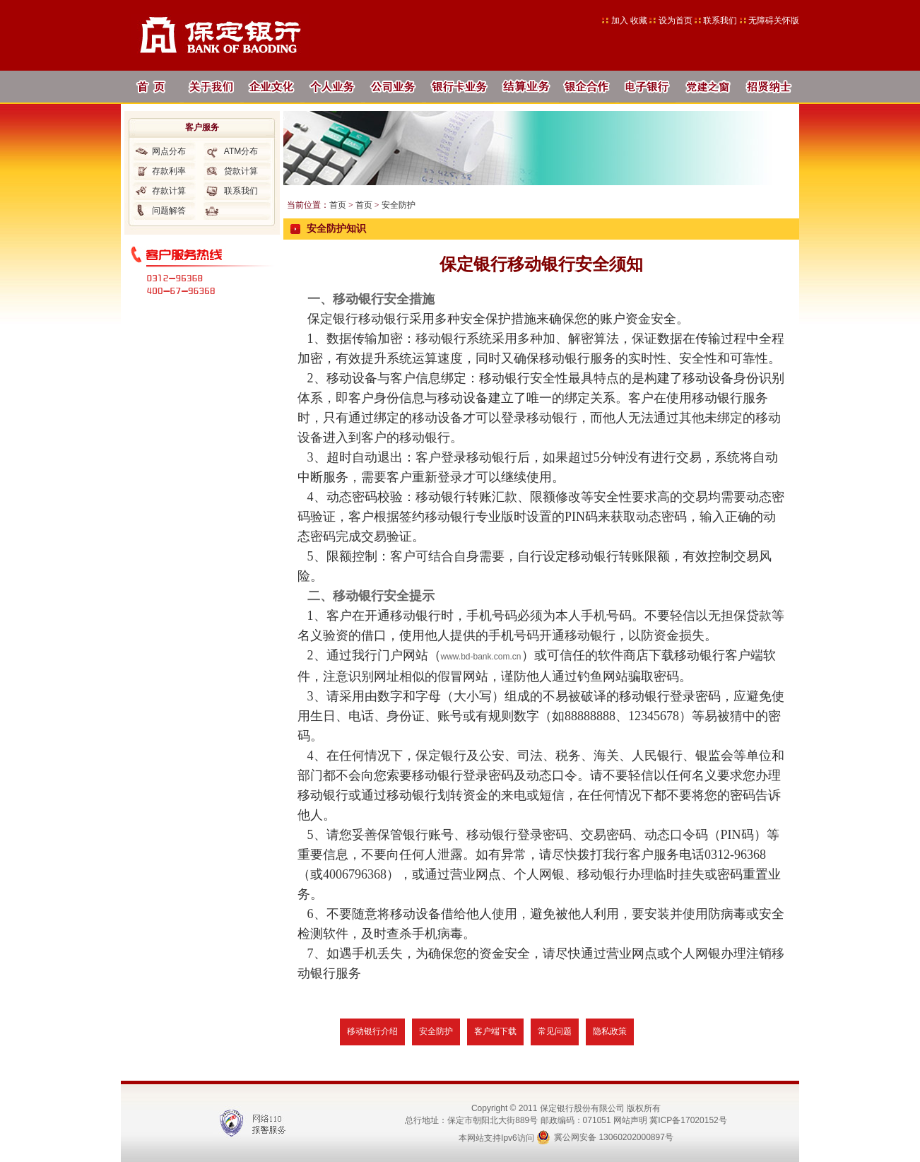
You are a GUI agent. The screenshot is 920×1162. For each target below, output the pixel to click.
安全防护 (398, 205)
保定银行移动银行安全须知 (541, 264)
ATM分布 (241, 151)
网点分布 (169, 151)
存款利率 (169, 171)
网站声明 (630, 1120)
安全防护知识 (336, 228)
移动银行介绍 (372, 1031)
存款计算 (169, 191)
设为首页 (677, 20)
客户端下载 (495, 1031)
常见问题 (555, 1031)
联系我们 (720, 20)
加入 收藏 (630, 20)
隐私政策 (610, 1031)
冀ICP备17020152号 (687, 1120)
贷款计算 (241, 171)
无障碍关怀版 (773, 20)
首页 (337, 205)
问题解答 (169, 211)
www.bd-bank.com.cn (481, 657)
